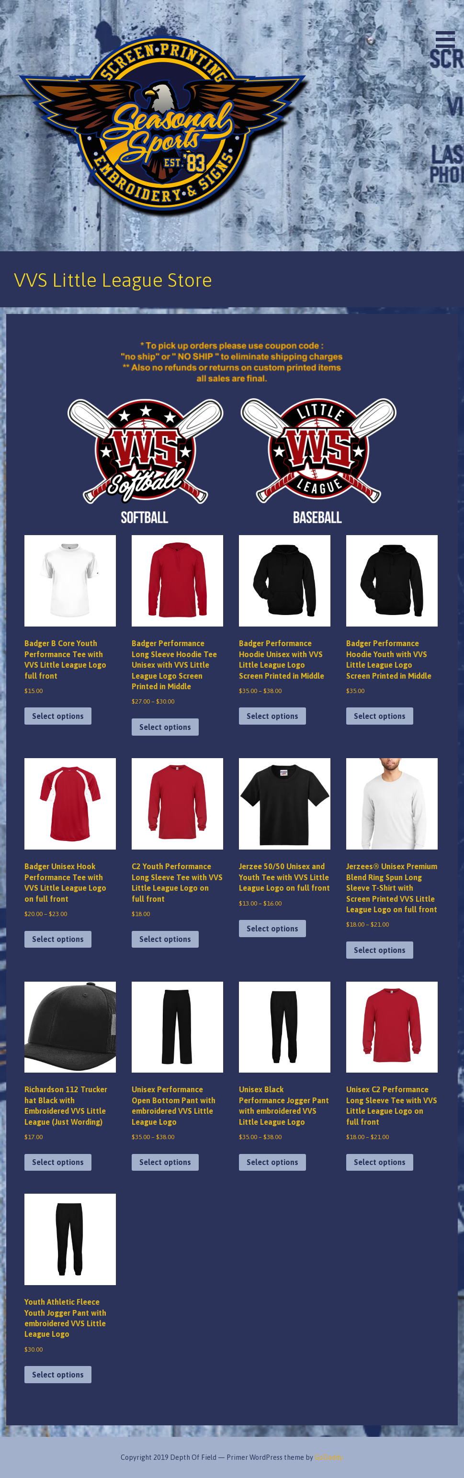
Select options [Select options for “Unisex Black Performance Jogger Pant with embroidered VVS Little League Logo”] (272, 1162)
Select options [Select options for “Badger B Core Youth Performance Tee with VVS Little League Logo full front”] (58, 716)
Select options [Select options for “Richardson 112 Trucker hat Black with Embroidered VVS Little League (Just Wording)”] (58, 1162)
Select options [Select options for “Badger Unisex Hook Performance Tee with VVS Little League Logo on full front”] (58, 939)
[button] (448, 25)
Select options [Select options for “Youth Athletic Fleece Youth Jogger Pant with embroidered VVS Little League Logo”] (58, 1374)
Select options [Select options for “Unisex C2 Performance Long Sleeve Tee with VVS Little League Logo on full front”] (380, 1162)
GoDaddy (329, 1457)
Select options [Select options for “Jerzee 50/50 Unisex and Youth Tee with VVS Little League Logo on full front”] (272, 928)
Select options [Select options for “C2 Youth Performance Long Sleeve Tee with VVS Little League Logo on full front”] (165, 939)
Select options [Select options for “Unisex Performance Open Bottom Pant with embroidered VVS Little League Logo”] (165, 1162)
